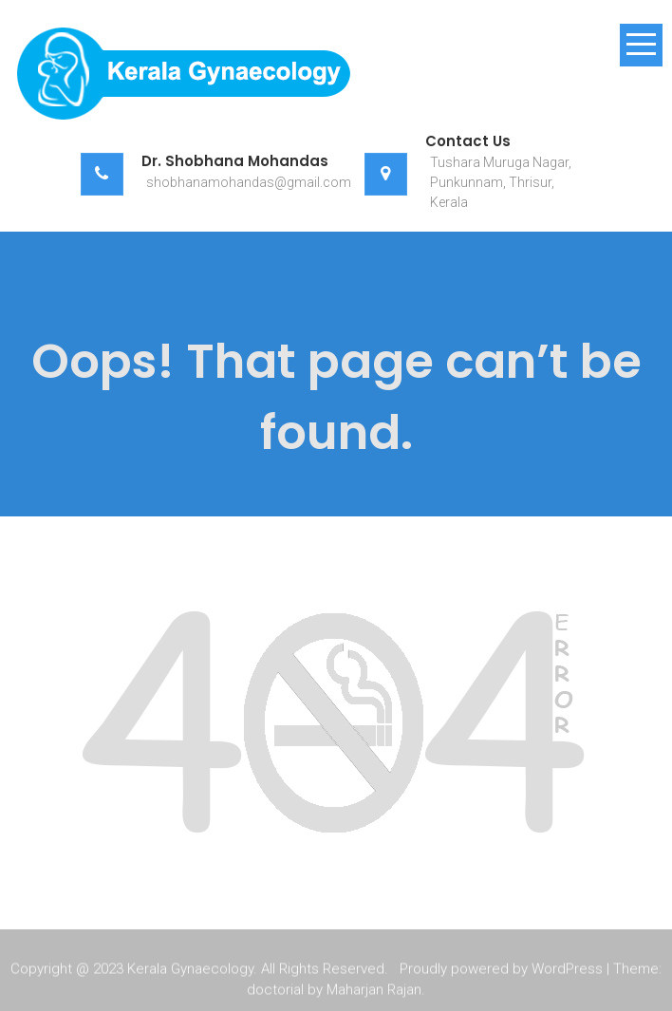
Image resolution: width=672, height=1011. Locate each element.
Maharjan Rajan (374, 991)
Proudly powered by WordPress (501, 970)
